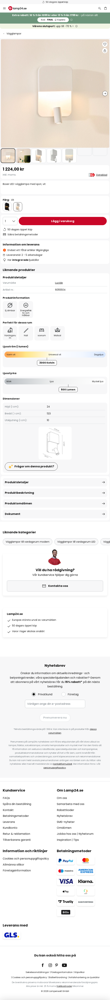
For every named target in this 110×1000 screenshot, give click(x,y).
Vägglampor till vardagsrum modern (27, 541)
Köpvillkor (80, 972)
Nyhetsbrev (65, 816)
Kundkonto (10, 828)
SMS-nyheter (66, 822)
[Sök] (99, 8)
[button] (8, 155)
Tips (76, 840)
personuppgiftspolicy (55, 767)
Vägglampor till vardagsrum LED (76, 541)
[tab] (28, 815)
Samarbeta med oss (70, 804)
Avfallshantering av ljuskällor (84, 977)
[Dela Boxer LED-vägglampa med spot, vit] (104, 50)
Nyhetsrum (85, 834)
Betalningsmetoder (16, 816)
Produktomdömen (18, 503)
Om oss (62, 798)
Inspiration (64, 840)
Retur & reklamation (16, 834)
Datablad (101, 175)
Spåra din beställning (17, 804)
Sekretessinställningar (37, 972)
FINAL (53, 19)
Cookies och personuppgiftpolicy (29, 977)
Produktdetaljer (17, 482)
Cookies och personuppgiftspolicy (26, 859)
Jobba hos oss (66, 834)
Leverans (9, 822)
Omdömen (64, 828)
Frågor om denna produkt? (34, 466)
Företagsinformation (17, 870)
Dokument (12, 514)
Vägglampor (14, 33)
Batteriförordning (58, 977)
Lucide (59, 283)
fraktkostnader (64, 986)
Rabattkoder (65, 810)
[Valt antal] (10, 221)
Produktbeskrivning (19, 493)
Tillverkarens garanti (17, 840)
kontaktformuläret (62, 763)
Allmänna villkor (13, 865)
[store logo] (19, 8)
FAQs (6, 798)
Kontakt (8, 810)
